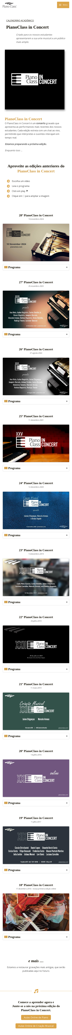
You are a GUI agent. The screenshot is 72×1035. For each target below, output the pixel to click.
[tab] (36, 267)
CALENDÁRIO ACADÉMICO (20, 20)
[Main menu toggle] (63, 5)
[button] (36, 1017)
